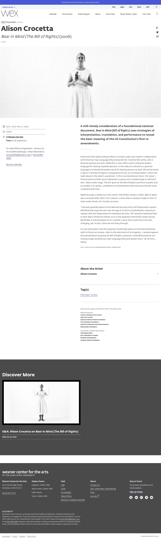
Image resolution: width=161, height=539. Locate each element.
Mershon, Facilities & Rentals (73, 500)
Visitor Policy (66, 496)
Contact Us (95, 485)
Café (147, 7)
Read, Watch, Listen (128, 14)
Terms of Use (31, 537)
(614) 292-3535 (9, 493)
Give (113, 7)
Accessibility (66, 493)
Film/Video (85, 295)
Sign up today (137, 493)
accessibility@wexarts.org (18, 154)
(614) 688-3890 (12, 522)
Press (92, 493)
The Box (95, 295)
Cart (130, 7)
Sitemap (22, 537)
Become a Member (14, 165)
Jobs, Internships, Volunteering (103, 489)
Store (139, 7)
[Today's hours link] (7, 7)
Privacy (15, 537)
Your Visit (147, 14)
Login (122, 7)
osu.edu (94, 496)
